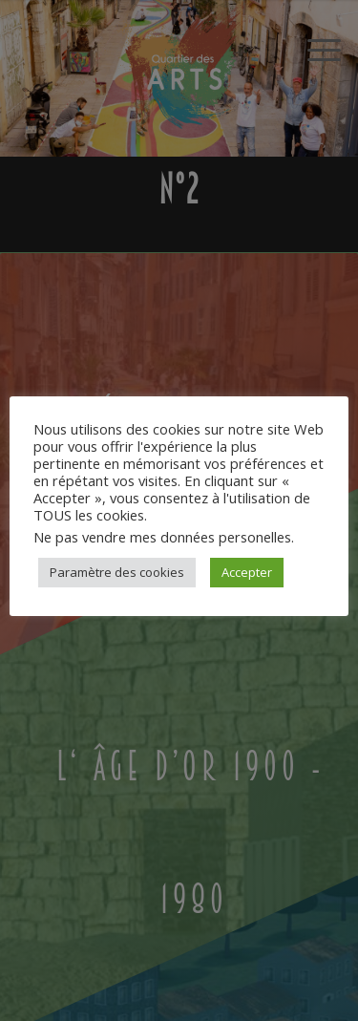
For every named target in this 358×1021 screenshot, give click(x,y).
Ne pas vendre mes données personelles (162, 536)
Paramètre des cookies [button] (117, 572)
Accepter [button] (246, 572)
